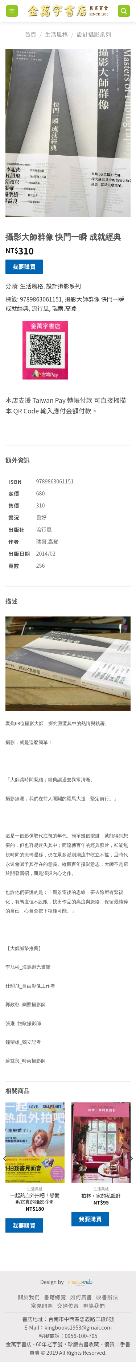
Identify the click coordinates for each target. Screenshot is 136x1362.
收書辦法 (107, 1297)
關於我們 (29, 1297)
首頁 (30, 34)
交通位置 (68, 1305)
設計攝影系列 (94, 34)
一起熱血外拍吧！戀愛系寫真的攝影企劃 (34, 1198)
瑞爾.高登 (64, 308)
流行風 (40, 308)
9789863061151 (41, 299)
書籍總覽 (55, 1297)
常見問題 (42, 1305)
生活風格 (56, 34)
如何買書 (81, 1297)
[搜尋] (124, 11)
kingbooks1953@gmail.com (78, 1327)
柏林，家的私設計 (101, 1195)
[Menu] (12, 11)
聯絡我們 (94, 1305)
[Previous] (5, 1173)
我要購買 (24, 266)
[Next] (131, 1173)
